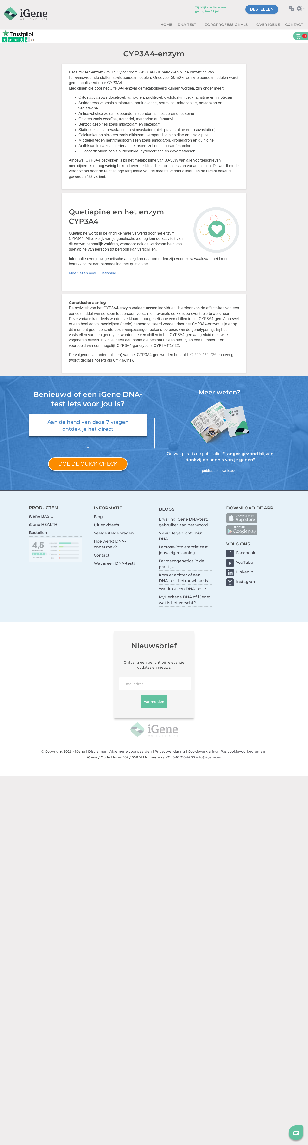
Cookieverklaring (203, 751)
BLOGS (166, 509)
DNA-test (187, 24)
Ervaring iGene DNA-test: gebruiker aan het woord (183, 522)
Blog (98, 517)
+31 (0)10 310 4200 (180, 757)
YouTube (244, 562)
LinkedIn (244, 572)
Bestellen (262, 9)
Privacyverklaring (170, 751)
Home (166, 24)
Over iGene (268, 24)
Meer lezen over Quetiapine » (94, 273)
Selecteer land (302, 8)
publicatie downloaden (220, 470)
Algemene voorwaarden (130, 751)
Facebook (245, 553)
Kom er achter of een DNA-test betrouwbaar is (183, 578)
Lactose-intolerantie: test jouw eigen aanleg (183, 550)
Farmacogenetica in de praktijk (181, 564)
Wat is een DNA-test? (115, 563)
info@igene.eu (208, 757)
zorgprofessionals (227, 24)
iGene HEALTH (43, 524)
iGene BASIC (41, 516)
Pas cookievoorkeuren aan (244, 751)
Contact (294, 24)
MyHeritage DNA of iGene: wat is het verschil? (184, 600)
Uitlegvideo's (106, 525)
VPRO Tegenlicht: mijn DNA (181, 536)
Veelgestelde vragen (114, 533)
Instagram (246, 581)
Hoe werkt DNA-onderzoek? (110, 544)
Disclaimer (97, 751)
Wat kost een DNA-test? (182, 589)
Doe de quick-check (87, 464)
